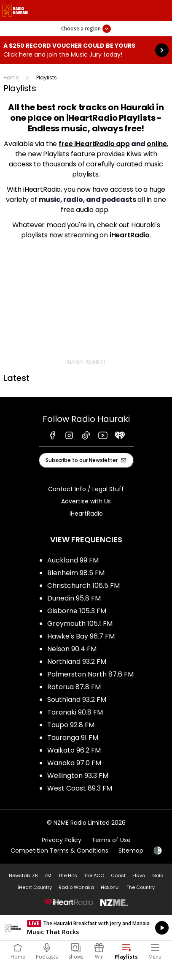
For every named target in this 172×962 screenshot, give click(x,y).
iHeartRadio (130, 235)
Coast (118, 875)
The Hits (67, 875)
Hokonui (110, 887)
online (157, 144)
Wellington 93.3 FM (77, 775)
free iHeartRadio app (94, 144)
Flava (138, 875)
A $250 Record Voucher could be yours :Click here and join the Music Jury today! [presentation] (86, 50)
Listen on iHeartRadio (86, 927)
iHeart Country (35, 887)
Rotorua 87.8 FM (74, 687)
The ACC (94, 875)
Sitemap (130, 850)
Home (11, 77)
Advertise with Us (86, 501)
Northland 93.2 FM (76, 661)
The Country (140, 887)
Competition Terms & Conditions (59, 850)
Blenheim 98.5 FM (76, 573)
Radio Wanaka (76, 887)
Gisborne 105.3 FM (76, 611)
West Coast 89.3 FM (79, 788)
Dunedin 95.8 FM (74, 598)
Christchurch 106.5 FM (83, 585)
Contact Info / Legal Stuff (86, 489)
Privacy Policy (61, 840)
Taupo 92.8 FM (70, 725)
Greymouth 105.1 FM (80, 623)
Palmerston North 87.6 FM (90, 674)
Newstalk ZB (23, 875)
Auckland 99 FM (73, 560)
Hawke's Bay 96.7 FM (81, 636)
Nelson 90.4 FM (72, 649)
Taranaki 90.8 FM (75, 712)
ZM (47, 875)
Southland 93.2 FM (76, 699)
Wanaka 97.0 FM (74, 763)
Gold (158, 875)
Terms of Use (111, 840)
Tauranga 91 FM (72, 737)
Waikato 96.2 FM (74, 750)
